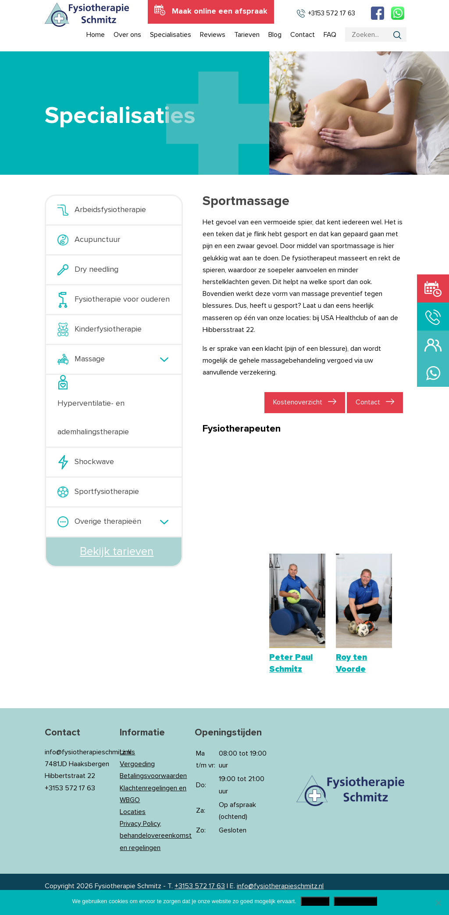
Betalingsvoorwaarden (153, 775)
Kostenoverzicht (297, 402)
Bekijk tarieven (116, 551)
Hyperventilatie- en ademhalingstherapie (93, 418)
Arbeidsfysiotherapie (110, 210)
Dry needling (96, 270)
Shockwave (94, 462)
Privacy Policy (355, 901)
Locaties (133, 811)
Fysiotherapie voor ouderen (122, 299)
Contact (368, 402)
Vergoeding (137, 763)
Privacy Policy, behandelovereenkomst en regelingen (156, 835)
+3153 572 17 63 (200, 886)
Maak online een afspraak (219, 11)
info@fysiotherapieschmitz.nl (280, 886)
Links (127, 752)
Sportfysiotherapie (107, 492)
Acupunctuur (97, 240)
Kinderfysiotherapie (108, 329)
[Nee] (438, 902)
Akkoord (315, 901)
